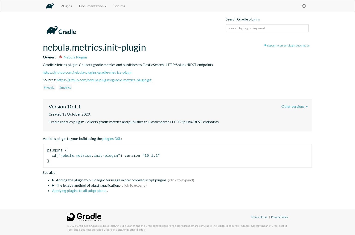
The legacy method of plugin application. (88, 185)
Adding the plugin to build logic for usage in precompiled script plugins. (111, 180)
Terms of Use (259, 217)
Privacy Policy (279, 217)
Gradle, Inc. (84, 225)
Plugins (66, 6)
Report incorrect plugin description (287, 45)
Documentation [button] (93, 6)
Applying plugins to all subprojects (79, 190)
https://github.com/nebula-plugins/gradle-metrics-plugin (87, 72)
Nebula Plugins (72, 57)
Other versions (294, 106)
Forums (119, 6)
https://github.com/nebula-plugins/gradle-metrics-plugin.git (104, 80)
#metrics (65, 87)
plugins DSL (111, 138)
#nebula (49, 87)
